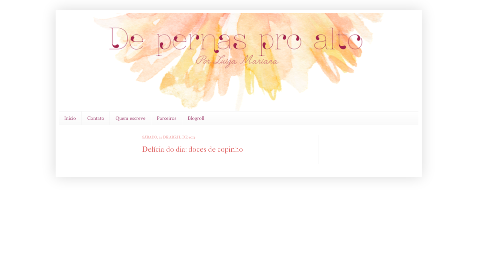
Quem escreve (130, 118)
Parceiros (166, 118)
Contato (95, 118)
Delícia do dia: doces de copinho (192, 149)
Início (70, 118)
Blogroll (196, 118)
